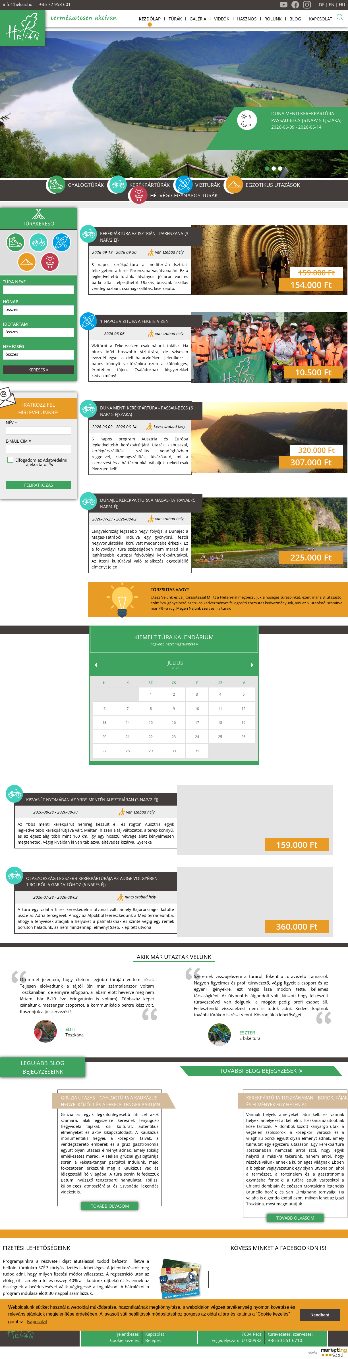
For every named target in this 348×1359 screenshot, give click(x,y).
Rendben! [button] (319, 1315)
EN (331, 5)
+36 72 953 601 (55, 4)
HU (342, 5)
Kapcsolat (154, 1334)
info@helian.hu (17, 4)
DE (321, 5)
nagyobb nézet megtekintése (174, 644)
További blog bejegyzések (261, 1070)
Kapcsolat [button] (37, 1321)
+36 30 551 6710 (285, 1340)
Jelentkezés (128, 1334)
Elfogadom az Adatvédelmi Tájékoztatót (41, 462)
